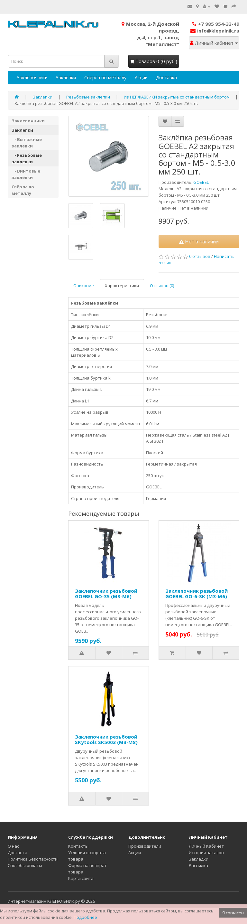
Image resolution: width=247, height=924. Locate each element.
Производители (144, 846)
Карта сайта (81, 878)
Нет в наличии (199, 241)
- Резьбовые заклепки (27, 158)
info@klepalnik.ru (214, 30)
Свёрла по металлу (105, 77)
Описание (83, 285)
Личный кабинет (214, 43)
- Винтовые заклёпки (26, 174)
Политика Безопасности (33, 859)
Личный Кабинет (206, 846)
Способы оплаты (25, 865)
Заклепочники (32, 77)
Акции (141, 77)
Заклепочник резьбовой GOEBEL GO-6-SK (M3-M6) (196, 593)
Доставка (166, 77)
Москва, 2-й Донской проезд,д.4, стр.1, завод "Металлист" (150, 34)
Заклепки (66, 77)
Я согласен (233, 913)
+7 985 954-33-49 (215, 24)
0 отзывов (199, 256)
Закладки (198, 859)
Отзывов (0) (162, 285)
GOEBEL (201, 182)
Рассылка (198, 865)
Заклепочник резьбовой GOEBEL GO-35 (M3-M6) (106, 593)
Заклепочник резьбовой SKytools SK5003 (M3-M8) (106, 739)
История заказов (206, 852)
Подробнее (85, 917)
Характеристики (122, 285)
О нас (13, 846)
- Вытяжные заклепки (27, 143)
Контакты (78, 846)
